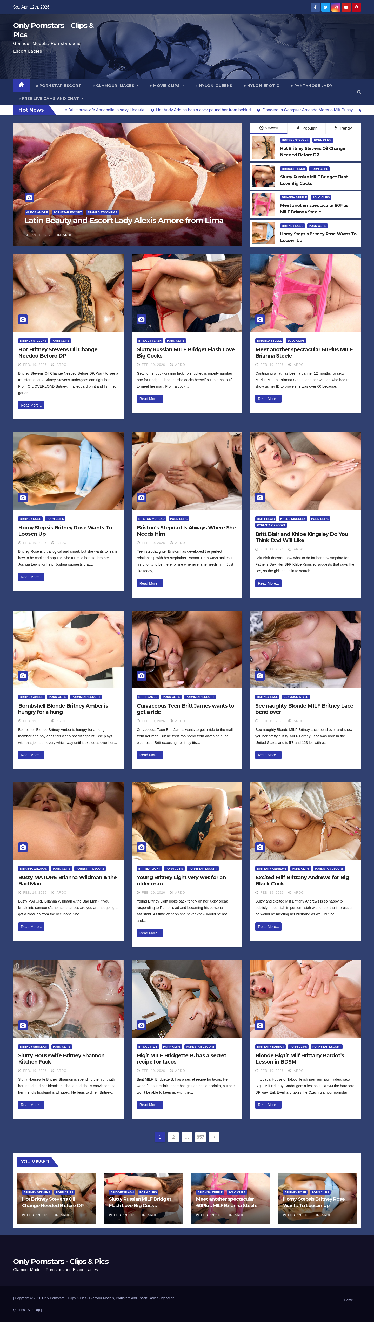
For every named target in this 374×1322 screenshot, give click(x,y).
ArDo (65, 235)
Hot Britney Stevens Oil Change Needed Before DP (57, 352)
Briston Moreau (151, 518)
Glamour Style (295, 696)
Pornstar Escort (67, 212)
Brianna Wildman (34, 868)
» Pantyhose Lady (312, 85)
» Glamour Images (115, 85)
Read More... (31, 405)
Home (348, 1300)
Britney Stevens (295, 140)
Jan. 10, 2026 (41, 235)
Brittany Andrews (271, 868)
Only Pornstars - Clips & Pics (60, 1261)
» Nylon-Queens (214, 85)
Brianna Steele (294, 197)
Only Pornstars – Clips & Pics (64, 1298)
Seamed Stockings (102, 212)
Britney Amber (31, 696)
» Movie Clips (167, 85)
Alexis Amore (37, 212)
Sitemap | (35, 1310)
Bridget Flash (293, 168)
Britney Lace (267, 696)
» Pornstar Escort (59, 85)
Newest (268, 128)
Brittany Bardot (270, 1046)
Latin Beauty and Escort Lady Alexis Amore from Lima (124, 220)
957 (200, 1137)
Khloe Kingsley (293, 518)
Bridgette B (148, 1046)
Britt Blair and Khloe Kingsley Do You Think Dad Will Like (301, 537)
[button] (359, 92)
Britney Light (149, 868)
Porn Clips (322, 140)
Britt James (147, 696)
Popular (307, 128)
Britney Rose (292, 225)
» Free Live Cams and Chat (51, 98)
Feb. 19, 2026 (34, 365)
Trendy (343, 128)
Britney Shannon (34, 1046)
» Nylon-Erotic (261, 85)
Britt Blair (266, 518)
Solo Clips (321, 197)
